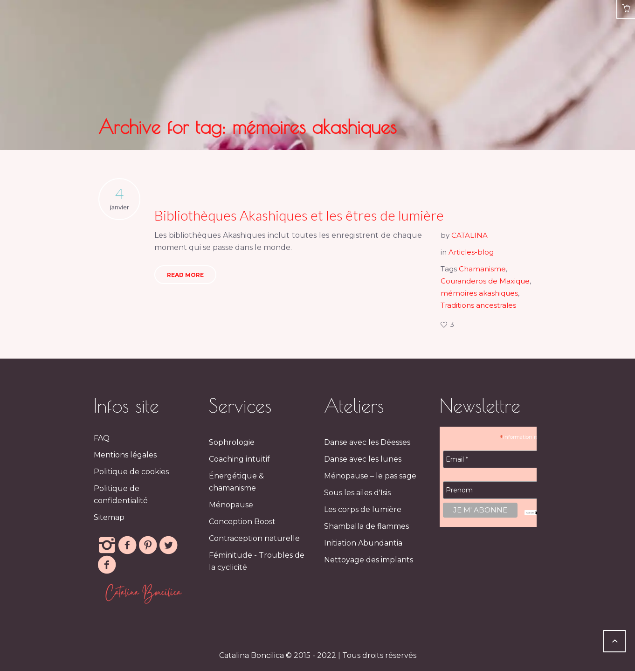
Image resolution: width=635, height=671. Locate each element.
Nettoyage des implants (368, 559)
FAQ (102, 438)
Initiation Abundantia (363, 543)
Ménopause (231, 504)
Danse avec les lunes (362, 459)
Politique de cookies (131, 471)
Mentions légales (125, 454)
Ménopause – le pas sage (370, 475)
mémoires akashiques (479, 293)
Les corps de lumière (362, 509)
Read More (185, 274)
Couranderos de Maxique (485, 281)
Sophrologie (232, 442)
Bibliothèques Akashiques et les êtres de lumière (299, 215)
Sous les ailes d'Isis (357, 492)
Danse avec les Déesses (367, 442)
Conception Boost (242, 521)
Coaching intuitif (239, 459)
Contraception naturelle (254, 538)
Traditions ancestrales (478, 305)
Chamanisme (482, 268)
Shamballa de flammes (366, 526)
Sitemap (109, 517)
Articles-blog (471, 252)
